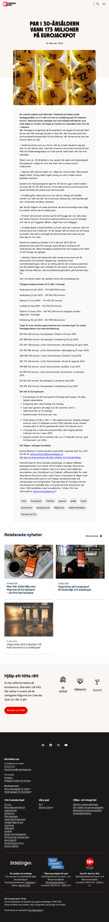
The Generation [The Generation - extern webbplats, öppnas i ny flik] (35, 910)
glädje (73, 501)
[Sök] (97, 4)
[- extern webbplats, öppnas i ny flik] (43, 745)
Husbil (83, 501)
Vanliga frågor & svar (13, 822)
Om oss (7, 804)
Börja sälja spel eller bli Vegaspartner (14, 809)
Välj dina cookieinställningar (85, 804)
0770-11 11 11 (9, 766)
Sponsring (9, 825)
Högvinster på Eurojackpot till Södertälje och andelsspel (74, 591)
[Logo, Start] (9, 4)
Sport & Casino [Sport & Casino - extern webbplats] (45, 807)
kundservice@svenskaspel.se (17, 769)
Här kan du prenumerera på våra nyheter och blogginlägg (50, 457)
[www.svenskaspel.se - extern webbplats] (44, 491)
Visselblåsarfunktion (82, 813)
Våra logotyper (11, 816)
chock (23, 501)
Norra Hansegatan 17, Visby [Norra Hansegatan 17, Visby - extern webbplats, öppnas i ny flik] (16, 789)
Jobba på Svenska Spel (14, 819)
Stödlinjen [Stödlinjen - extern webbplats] (29, 882)
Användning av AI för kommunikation (14, 844)
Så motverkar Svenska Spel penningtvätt (16, 838)
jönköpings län (43, 507)
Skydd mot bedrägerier (15, 834)
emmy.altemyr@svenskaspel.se (46, 454)
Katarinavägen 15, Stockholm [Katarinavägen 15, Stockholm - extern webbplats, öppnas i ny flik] (17, 792)
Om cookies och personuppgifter (88, 807)
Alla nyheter (94, 536)
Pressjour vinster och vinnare (17, 780)
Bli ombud (63, 691)
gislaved (62, 501)
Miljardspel (59, 507)
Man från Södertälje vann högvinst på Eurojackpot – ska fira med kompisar (21, 591)
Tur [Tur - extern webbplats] (40, 804)
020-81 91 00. (24, 885)
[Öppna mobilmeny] (103, 4)
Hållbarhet (80, 692)
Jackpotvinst (26, 507)
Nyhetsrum (9, 813)
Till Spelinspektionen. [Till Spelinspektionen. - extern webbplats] (55, 882)
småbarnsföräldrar (77, 507)
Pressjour (8, 777)
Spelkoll (8, 831)
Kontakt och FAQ (16, 710)
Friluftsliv (50, 501)
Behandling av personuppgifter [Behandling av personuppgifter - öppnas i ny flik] (87, 810)
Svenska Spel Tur (28, 514)
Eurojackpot (36, 501)
